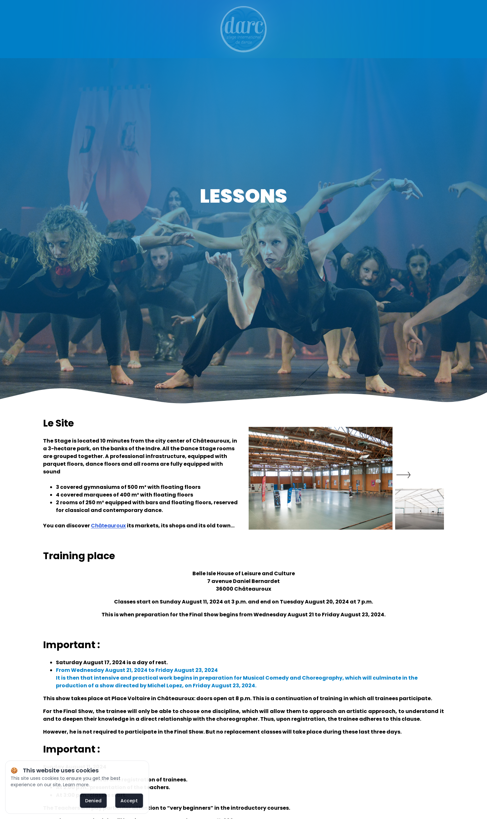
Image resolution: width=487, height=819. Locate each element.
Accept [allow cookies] (129, 800)
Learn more (76, 784)
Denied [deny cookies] (93, 800)
